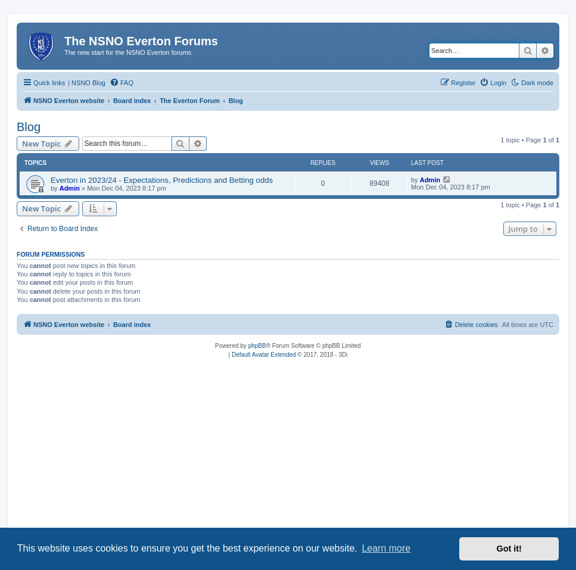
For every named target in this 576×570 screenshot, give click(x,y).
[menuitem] (121, 83)
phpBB (257, 345)
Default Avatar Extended (264, 354)
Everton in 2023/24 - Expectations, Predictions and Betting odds (162, 180)
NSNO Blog (88, 82)
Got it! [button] (509, 548)
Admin (70, 188)
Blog (29, 126)
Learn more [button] (386, 548)
